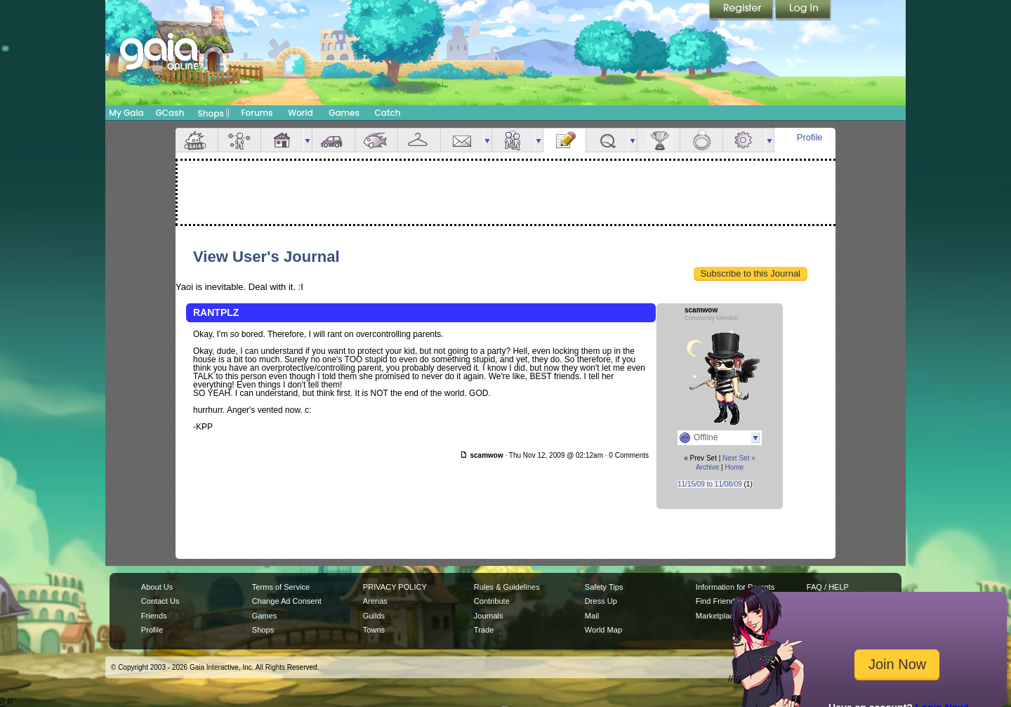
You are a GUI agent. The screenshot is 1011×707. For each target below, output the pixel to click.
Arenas (375, 601)
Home (734, 467)
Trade (484, 630)
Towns (374, 630)
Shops (214, 113)
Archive (707, 467)
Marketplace (717, 616)
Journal (564, 140)
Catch (388, 113)
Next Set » (738, 458)
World (300, 113)
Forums (256, 113)
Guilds (374, 616)
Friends (513, 140)
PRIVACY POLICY (395, 587)
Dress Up (601, 601)
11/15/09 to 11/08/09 (710, 484)
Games (344, 113)
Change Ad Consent (287, 601)
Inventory (419, 140)
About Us (157, 587)
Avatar (239, 140)
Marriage (701, 140)
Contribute (492, 601)
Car (333, 140)
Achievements (658, 140)
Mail (462, 140)
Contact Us (160, 601)
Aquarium (376, 140)
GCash (170, 113)
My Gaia (126, 113)
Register (742, 10)
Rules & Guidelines (507, 587)
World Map (603, 630)
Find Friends (717, 601)
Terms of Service (281, 587)
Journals (488, 616)
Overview (197, 140)
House (282, 140)
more (307, 140)
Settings (744, 140)
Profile (810, 137)
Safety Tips (604, 587)
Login (803, 10)
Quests (607, 140)
